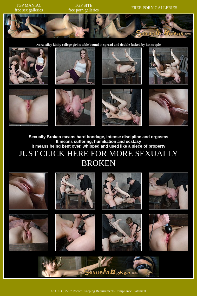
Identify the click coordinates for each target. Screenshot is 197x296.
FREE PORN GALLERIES (154, 7)
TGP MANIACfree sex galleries (29, 7)
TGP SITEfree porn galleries (83, 7)
